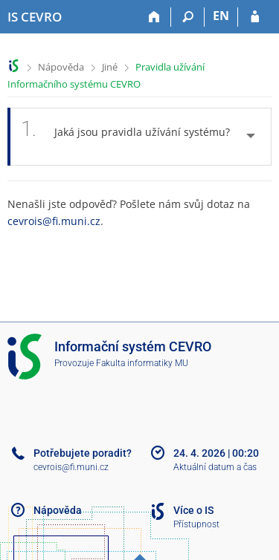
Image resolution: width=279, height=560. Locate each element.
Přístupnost (196, 524)
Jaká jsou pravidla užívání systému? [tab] (125, 137)
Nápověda (61, 67)
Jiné (110, 67)
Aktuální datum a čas (215, 467)
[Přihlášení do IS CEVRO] (255, 17)
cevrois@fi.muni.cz (53, 221)
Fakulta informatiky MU (142, 363)
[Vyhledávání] (188, 17)
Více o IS (193, 510)
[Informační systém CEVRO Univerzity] (34, 17)
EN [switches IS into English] (221, 15)
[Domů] (154, 17)
